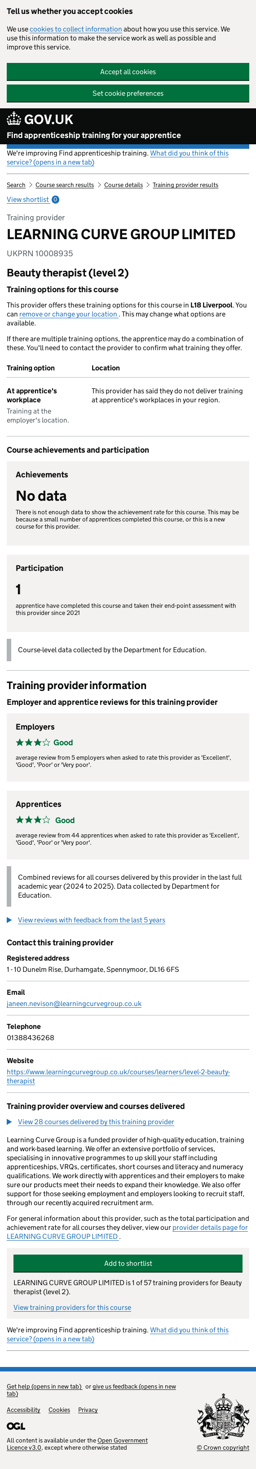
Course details (123, 185)
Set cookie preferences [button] (128, 93)
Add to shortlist (128, 1263)
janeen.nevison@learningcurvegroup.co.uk (74, 1003)
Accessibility (23, 1410)
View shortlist (33, 199)
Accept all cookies (128, 71)
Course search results (64, 185)
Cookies (59, 1410)
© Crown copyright (223, 1447)
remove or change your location (69, 314)
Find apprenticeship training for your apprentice (94, 135)
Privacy (88, 1410)
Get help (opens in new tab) (45, 1386)
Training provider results (185, 185)
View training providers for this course (72, 1307)
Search (16, 185)
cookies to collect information (76, 29)
